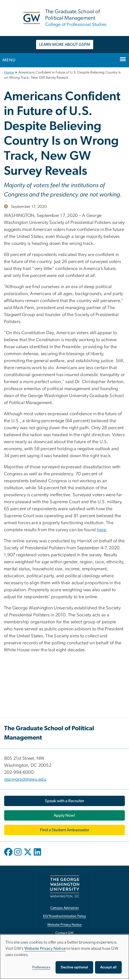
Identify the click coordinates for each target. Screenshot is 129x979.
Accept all (108, 967)
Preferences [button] (41, 967)
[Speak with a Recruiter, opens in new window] (64, 801)
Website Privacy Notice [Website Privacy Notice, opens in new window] (64, 924)
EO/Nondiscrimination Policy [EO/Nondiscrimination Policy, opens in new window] (64, 916)
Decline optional (74, 967)
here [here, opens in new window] (101, 530)
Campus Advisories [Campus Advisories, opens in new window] (64, 908)
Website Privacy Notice (45, 948)
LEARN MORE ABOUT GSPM (64, 44)
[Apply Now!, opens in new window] (64, 815)
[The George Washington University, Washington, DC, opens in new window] (64, 886)
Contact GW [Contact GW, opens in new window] (64, 933)
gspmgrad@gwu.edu (25, 779)
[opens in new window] (8, 856)
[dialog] (64, 956)
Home (9, 72)
